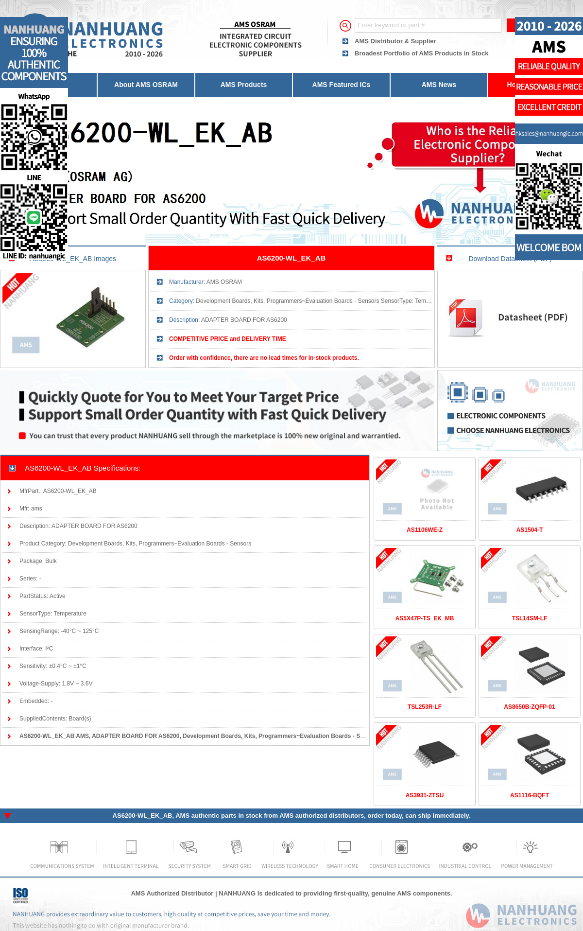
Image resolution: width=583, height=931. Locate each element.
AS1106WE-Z (425, 530)
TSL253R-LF (425, 706)
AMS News (439, 84)
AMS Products (244, 84)
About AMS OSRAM (146, 84)
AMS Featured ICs (341, 84)
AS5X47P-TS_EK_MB (424, 618)
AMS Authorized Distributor (172, 893)
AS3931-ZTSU (425, 795)
